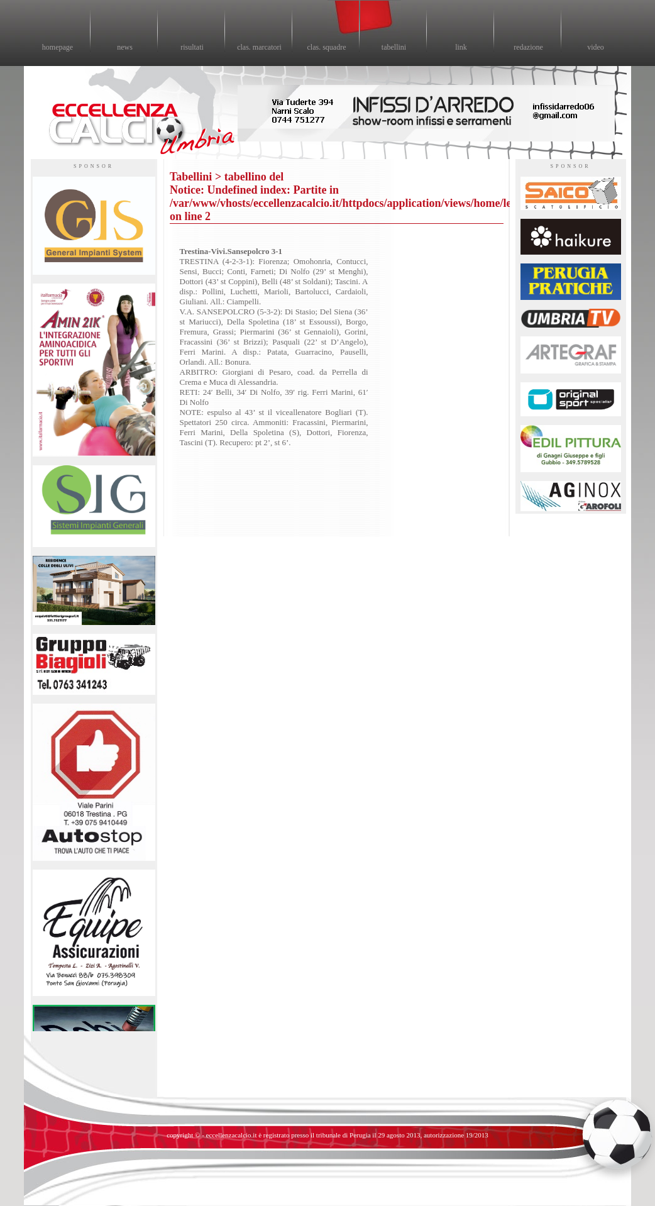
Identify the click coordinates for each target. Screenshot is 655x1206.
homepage (57, 47)
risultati (192, 47)
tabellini (394, 47)
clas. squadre (326, 47)
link (461, 47)
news (125, 47)
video (595, 47)
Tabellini (191, 176)
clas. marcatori (259, 47)
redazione (528, 47)
